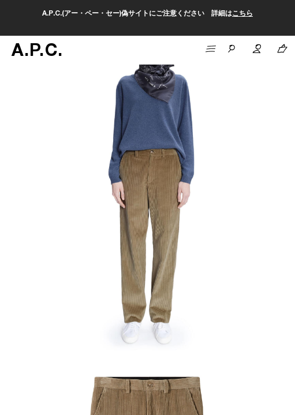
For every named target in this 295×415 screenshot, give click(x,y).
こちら (242, 13)
